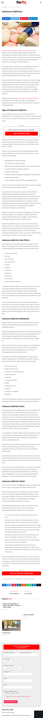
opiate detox (18, 579)
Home (10, 7)
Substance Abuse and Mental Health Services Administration (19, 50)
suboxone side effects (28, 579)
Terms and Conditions (16, 696)
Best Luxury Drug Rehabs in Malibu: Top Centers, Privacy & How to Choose (11, 605)
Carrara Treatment (29, 614)
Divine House (6, 632)
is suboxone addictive (8, 579)
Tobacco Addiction (14, 593)
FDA (12, 244)
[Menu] (3, 2)
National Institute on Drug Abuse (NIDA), (28, 98)
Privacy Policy (27, 696)
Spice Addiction (28, 593)
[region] (17, 712)
